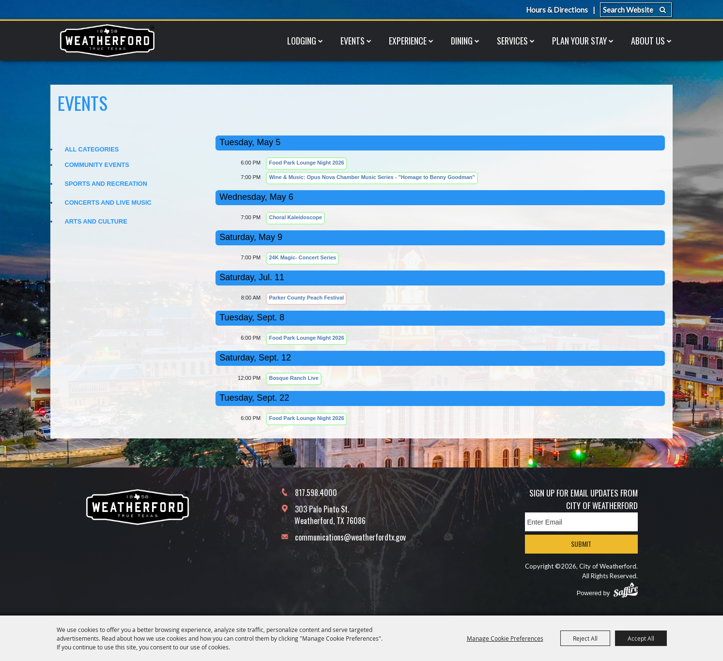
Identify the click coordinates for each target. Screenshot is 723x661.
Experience (408, 40)
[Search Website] (635, 9)
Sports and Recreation (105, 183)
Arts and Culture (95, 221)
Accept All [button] (641, 638)
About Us (648, 40)
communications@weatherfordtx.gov (350, 537)
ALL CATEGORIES (91, 149)
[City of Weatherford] (107, 40)
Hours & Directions (557, 9)
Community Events (96, 164)
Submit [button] (581, 544)
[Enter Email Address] (581, 521)
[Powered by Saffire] (626, 590)
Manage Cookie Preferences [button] (505, 638)
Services (512, 40)
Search (662, 9)
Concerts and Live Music (107, 202)
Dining (462, 40)
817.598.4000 (316, 492)
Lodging (301, 40)
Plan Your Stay (579, 40)
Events (352, 40)
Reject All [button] (585, 638)
